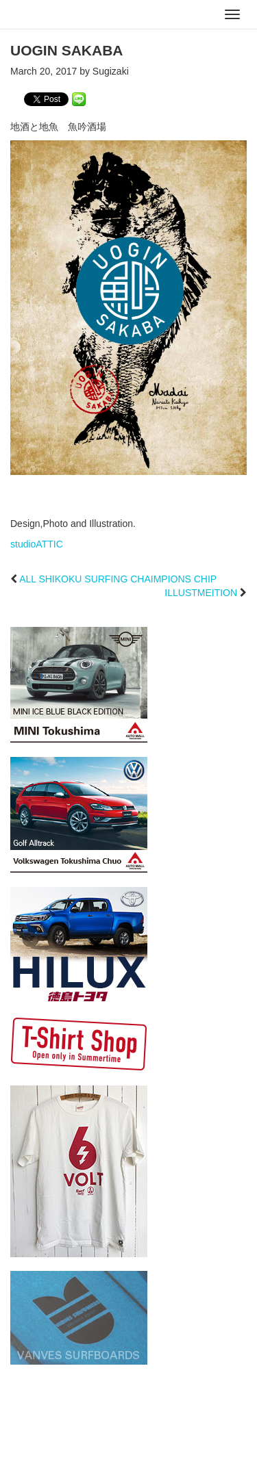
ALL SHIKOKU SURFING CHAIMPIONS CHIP (118, 579)
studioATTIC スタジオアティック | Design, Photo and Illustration (65, 15)
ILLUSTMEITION (200, 592)
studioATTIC (36, 544)
